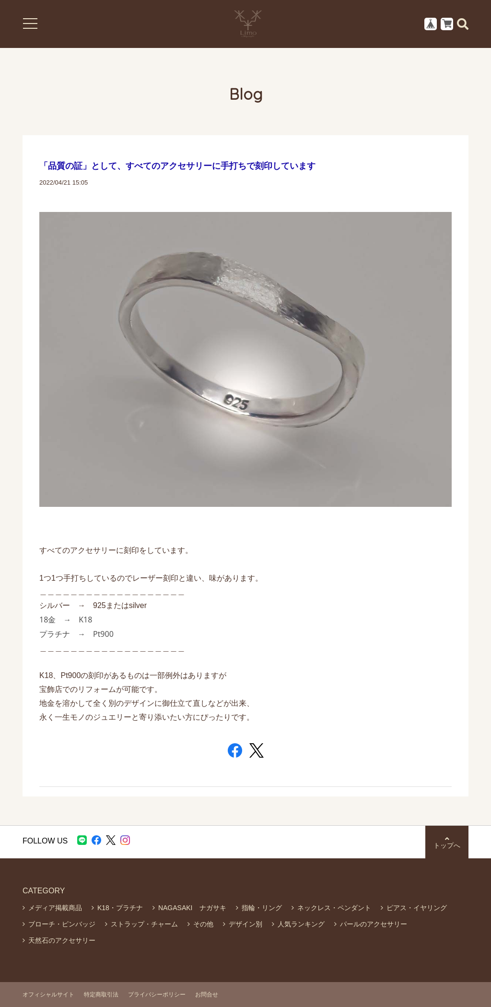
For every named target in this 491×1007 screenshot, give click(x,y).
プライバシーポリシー (157, 994)
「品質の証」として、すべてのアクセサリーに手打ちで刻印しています (177, 165)
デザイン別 (245, 924)
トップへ (446, 842)
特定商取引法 (101, 994)
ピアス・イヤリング (416, 908)
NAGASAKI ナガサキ (192, 908)
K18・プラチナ (120, 908)
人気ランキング (301, 924)
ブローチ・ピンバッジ (61, 924)
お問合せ (206, 994)
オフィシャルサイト (48, 994)
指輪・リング (262, 908)
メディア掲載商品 (55, 908)
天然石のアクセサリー (61, 940)
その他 (203, 924)
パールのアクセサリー (373, 924)
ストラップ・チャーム (144, 924)
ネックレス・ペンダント (334, 908)
